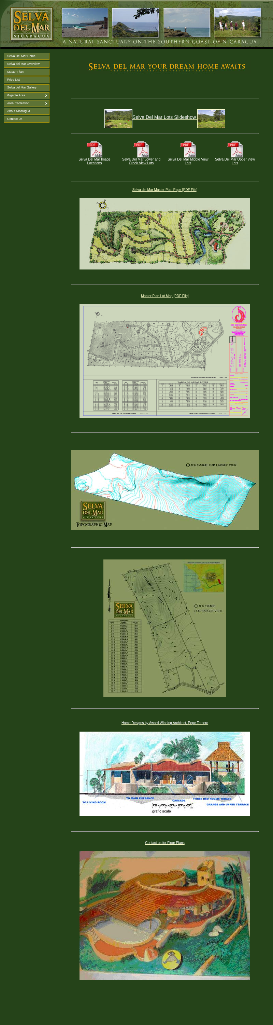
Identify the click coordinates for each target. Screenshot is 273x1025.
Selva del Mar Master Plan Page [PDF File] (165, 190)
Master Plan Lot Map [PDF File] (165, 296)
